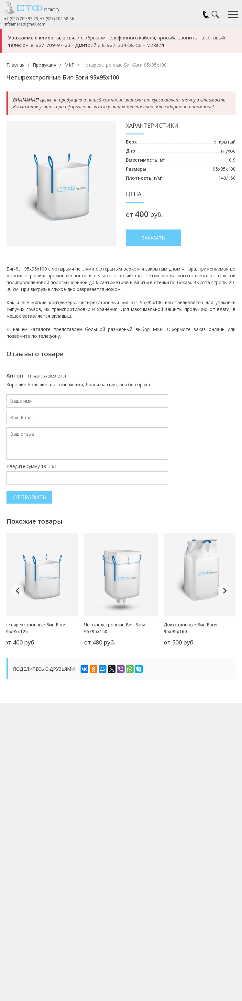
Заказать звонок (206, 14)
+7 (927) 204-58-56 (59, 18)
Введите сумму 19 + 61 (31, 459)
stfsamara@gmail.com (27, 24)
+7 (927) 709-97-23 (23, 18)
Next (224, 581)
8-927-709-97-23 (51, 45)
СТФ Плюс (38, 8)
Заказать (153, 238)
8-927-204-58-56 (122, 45)
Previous (17, 581)
